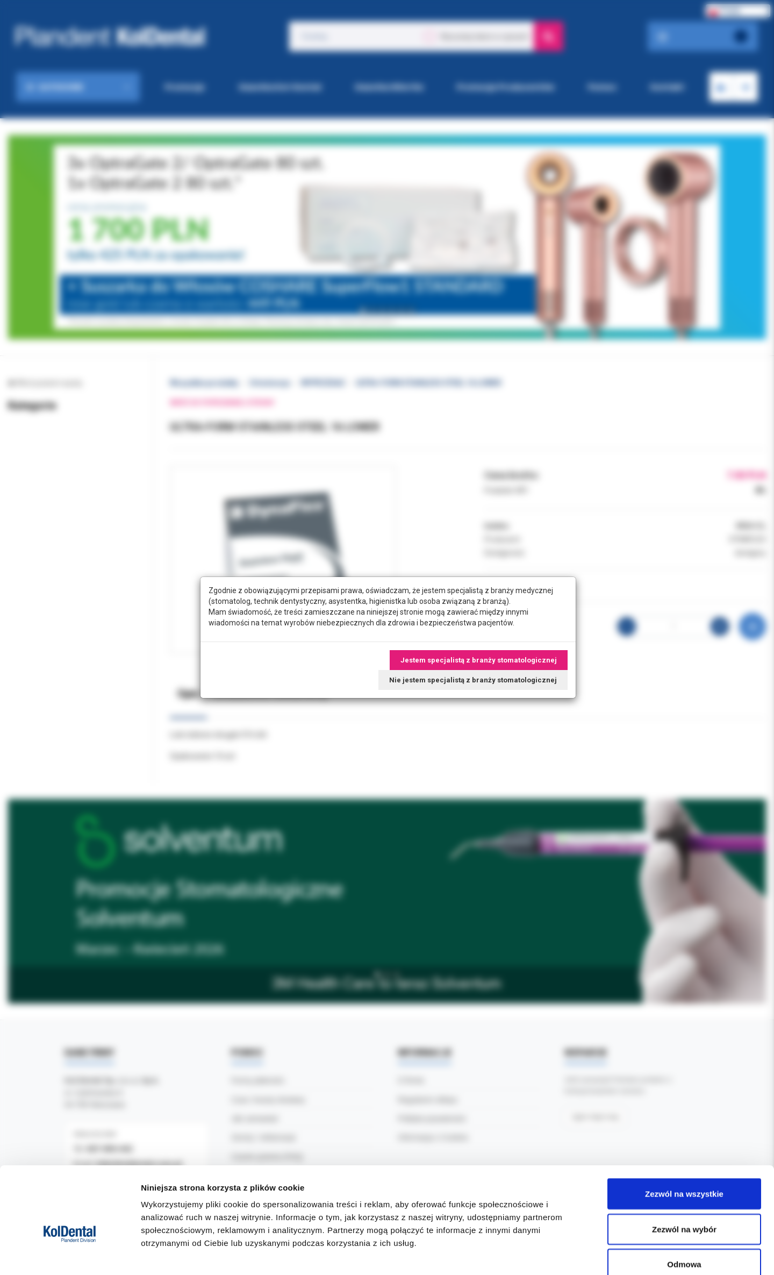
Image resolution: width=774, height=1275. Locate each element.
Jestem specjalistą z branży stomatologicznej (478, 660)
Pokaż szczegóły (573, 1253)
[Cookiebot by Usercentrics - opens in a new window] (70, 1254)
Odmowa (684, 1204)
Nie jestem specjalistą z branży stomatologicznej (473, 680)
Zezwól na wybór (684, 1169)
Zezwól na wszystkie (684, 1133)
